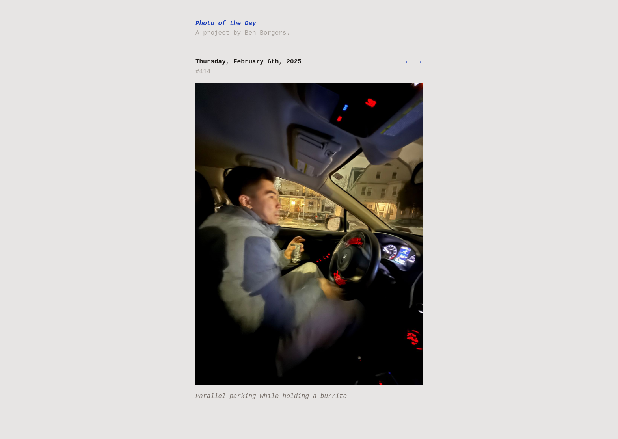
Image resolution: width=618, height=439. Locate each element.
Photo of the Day (225, 23)
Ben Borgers (266, 33)
